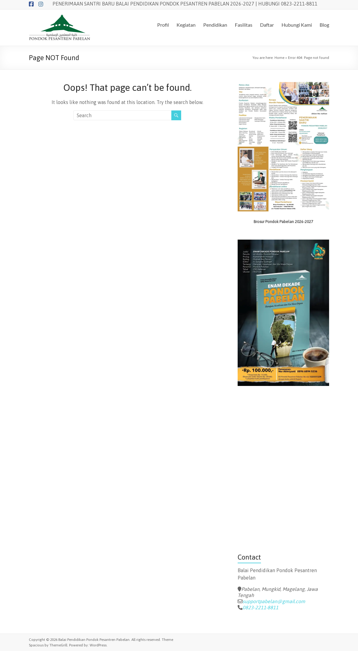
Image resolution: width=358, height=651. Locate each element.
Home (279, 58)
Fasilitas (243, 25)
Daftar (267, 25)
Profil (163, 25)
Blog (324, 25)
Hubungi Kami (297, 25)
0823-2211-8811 (260, 607)
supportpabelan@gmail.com (274, 601)
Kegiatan (186, 25)
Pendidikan (215, 25)
